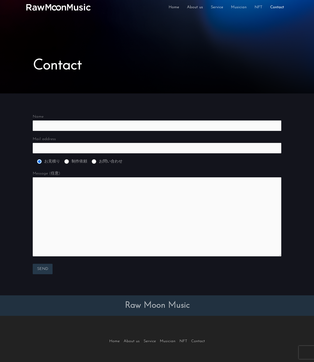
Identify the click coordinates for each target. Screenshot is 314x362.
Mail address (157, 145)
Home (174, 7)
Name (157, 123)
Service (217, 7)
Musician (239, 7)
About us (195, 7)
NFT (258, 7)
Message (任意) (157, 215)
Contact (277, 7)
